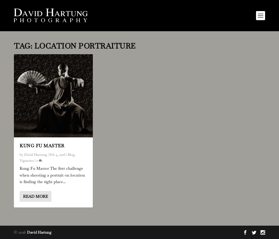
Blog (71, 154)
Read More (35, 196)
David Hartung (35, 154)
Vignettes (27, 160)
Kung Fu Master (42, 146)
